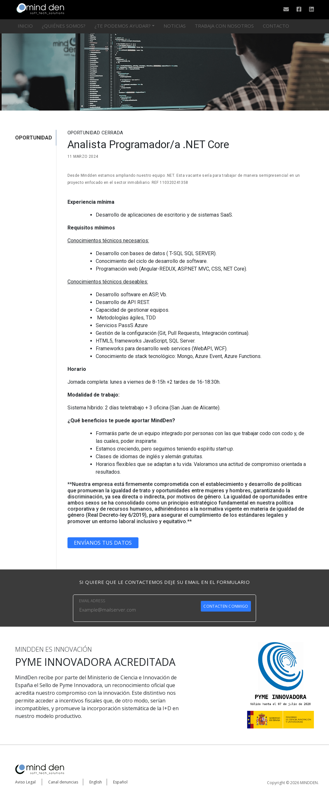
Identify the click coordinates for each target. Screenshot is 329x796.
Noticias (175, 25)
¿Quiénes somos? (63, 25)
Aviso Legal (25, 782)
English (95, 782)
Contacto (276, 25)
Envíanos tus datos (103, 542)
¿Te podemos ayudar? (122, 25)
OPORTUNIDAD (33, 138)
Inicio (25, 25)
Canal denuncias (63, 782)
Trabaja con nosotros (224, 25)
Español (120, 782)
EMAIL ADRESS (92, 601)
